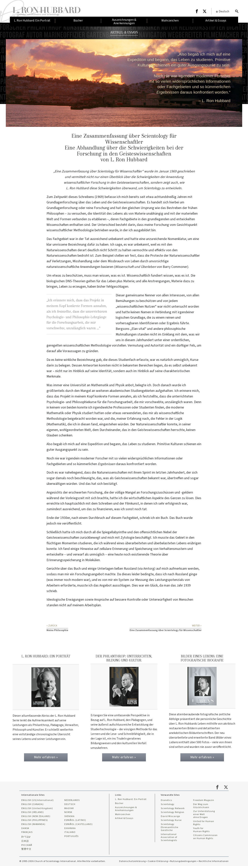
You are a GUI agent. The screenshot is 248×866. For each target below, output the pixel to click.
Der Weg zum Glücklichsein (201, 806)
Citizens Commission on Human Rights (205, 837)
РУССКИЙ (26, 845)
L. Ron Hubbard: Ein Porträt (130, 799)
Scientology (167, 804)
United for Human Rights (203, 823)
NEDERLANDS (72, 800)
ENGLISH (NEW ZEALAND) (35, 816)
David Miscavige (170, 816)
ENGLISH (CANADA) (32, 804)
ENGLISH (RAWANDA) (33, 824)
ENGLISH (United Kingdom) (37, 808)
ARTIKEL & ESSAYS (124, 32)
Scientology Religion (172, 812)
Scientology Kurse (171, 820)
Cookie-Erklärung (158, 861)
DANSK (25, 828)
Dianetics (166, 800)
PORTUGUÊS (71, 836)
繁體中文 (26, 849)
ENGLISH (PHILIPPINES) (34, 820)
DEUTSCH (69, 804)
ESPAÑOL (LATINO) (75, 820)
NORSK (68, 812)
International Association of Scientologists (169, 837)
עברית (26, 837)
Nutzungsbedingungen (183, 861)
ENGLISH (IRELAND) (32, 812)
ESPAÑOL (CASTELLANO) (78, 824)
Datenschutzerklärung (132, 861)
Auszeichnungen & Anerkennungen (126, 809)
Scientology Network (173, 808)
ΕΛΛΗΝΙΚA (70, 828)
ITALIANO (70, 832)
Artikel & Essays (124, 818)
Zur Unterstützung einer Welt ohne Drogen (204, 814)
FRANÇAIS (27, 832)
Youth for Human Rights (201, 830)
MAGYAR (69, 808)
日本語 (25, 841)
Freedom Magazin (203, 800)
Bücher (119, 803)
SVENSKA (69, 816)
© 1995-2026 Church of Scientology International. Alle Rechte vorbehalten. (62, 861)
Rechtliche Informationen (214, 861)
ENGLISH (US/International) (37, 800)
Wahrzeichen (122, 814)
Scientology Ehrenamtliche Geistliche (169, 827)
